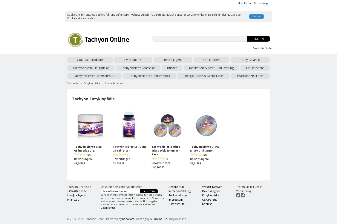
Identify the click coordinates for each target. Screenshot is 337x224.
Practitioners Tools (250, 76)
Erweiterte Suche (262, 48)
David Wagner (211, 191)
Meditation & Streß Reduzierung (211, 68)
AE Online (156, 219)
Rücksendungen (178, 195)
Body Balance (250, 60)
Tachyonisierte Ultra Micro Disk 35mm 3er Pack (166, 150)
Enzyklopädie (92, 83)
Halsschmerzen (114, 83)
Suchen (259, 39)
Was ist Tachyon (212, 187)
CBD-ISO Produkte (90, 60)
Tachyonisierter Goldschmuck (149, 76)
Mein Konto (244, 3)
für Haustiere (255, 68)
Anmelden (149, 191)
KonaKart (128, 219)
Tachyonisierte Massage (138, 68)
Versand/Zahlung (179, 191)
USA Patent (209, 199)
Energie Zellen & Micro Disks (204, 76)
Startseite (72, 83)
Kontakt (207, 204)
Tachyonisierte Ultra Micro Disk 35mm (204, 148)
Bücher (172, 68)
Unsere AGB (176, 187)
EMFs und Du (133, 60)
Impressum (175, 199)
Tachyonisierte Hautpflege (90, 68)
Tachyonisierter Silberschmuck (94, 76)
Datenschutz (108, 207)
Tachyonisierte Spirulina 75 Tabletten (130, 148)
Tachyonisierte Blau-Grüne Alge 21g (88, 148)
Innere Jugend (172, 60)
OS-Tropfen (211, 60)
